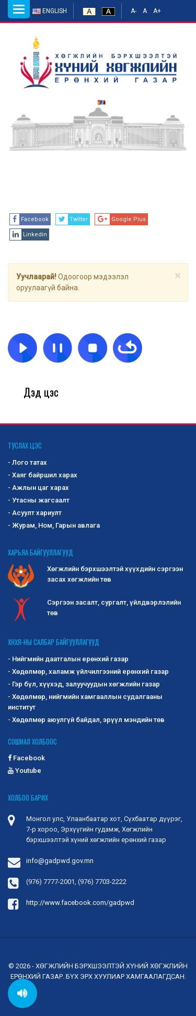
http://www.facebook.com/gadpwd (80, 902)
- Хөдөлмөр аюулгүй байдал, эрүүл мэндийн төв (86, 720)
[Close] (177, 275)
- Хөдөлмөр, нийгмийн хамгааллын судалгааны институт (85, 702)
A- (133, 11)
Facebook (26, 758)
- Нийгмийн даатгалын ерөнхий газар (68, 659)
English (49, 11)
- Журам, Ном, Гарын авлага (54, 525)
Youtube (24, 770)
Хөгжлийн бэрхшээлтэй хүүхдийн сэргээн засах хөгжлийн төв (95, 575)
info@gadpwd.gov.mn (60, 861)
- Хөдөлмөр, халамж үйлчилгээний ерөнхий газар (88, 671)
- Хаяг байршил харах (42, 475)
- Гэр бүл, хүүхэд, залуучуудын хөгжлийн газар (84, 684)
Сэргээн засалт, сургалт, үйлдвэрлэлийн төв (94, 608)
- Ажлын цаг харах (38, 487)
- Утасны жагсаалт (39, 500)
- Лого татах (27, 462)
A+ (157, 11)
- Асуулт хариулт (35, 513)
